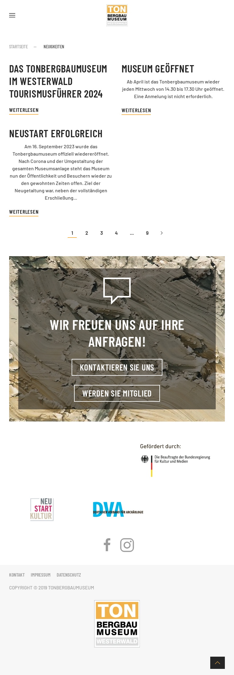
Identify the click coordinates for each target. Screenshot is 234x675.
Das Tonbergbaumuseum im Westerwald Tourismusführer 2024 (58, 81)
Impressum (41, 574)
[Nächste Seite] (161, 233)
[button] (12, 15)
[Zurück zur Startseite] (117, 15)
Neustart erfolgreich (56, 133)
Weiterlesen (23, 109)
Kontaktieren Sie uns (117, 367)
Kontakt (17, 574)
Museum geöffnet (158, 68)
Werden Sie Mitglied (117, 393)
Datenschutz (69, 574)
